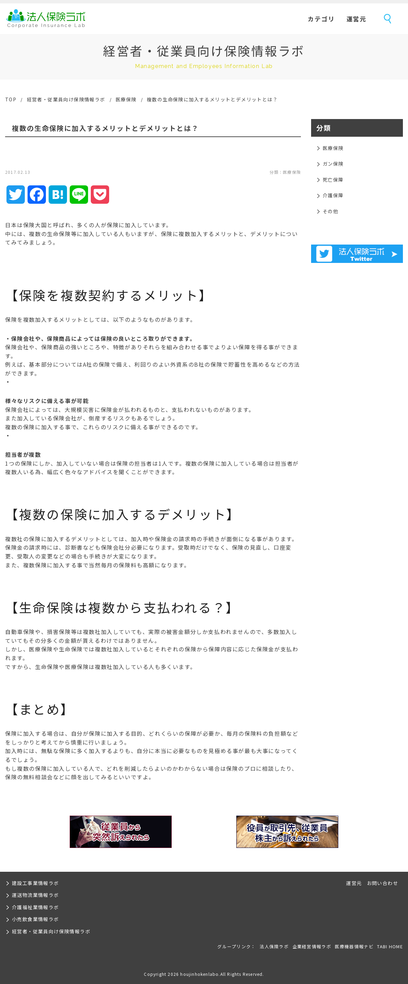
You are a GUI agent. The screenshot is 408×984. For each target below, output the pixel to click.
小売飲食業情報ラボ (35, 919)
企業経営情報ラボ (311, 946)
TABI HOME (390, 946)
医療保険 (126, 99)
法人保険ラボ (46, 18)
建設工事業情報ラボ (35, 883)
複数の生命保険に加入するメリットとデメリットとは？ (212, 99)
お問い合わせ (382, 883)
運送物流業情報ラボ (35, 894)
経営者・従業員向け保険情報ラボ (66, 99)
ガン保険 (333, 163)
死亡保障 (333, 179)
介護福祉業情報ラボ (35, 907)
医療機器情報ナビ (354, 946)
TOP (10, 99)
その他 (330, 211)
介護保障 (333, 195)
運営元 (356, 18)
